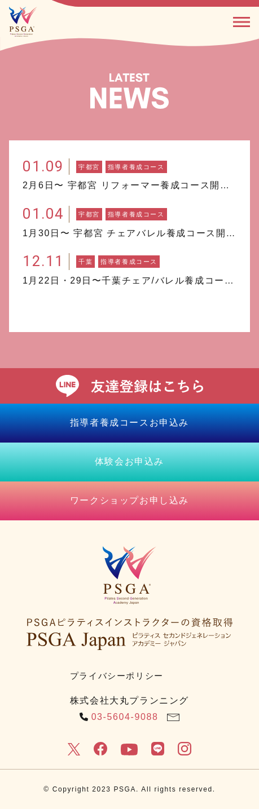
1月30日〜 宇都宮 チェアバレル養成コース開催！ (129, 233)
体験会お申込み (129, 461)
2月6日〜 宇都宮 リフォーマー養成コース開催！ (129, 185)
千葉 (85, 261)
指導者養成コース (136, 166)
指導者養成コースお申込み (129, 422)
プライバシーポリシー (117, 675)
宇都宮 (89, 166)
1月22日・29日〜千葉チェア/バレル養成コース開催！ (129, 280)
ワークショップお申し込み (129, 500)
